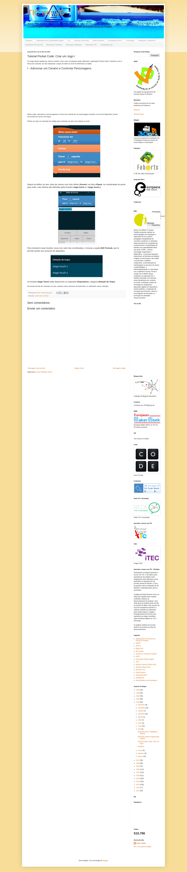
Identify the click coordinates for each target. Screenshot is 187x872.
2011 (138, 791)
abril (139, 729)
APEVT (138, 646)
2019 (138, 766)
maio (140, 726)
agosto (140, 717)
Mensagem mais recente (36, 368)
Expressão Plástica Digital (145, 659)
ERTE (138, 656)
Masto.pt (137, 110)
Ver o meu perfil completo (142, 847)
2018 (138, 769)
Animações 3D (106, 45)
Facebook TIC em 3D (34, 45)
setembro (141, 714)
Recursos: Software (74, 45)
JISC (137, 662)
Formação (130, 40)
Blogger (105, 860)
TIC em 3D (46, 12)
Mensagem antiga (119, 368)
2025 (138, 693)
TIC (68, 40)
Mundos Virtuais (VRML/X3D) (146, 664)
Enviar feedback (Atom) (44, 372)
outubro (141, 711)
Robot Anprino (98, 40)
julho (140, 720)
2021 (138, 760)
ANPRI (138, 643)
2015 (138, 778)
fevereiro (141, 753)
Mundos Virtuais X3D (143, 667)
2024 (138, 696)
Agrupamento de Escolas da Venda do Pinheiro (145, 640)
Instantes (141, 746)
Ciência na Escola (81, 40)
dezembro (141, 705)
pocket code (38, 296)
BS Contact (140, 651)
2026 (138, 690)
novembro (141, 708)
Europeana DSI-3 (115, 40)
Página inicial (79, 368)
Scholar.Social (139, 114)
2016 (138, 775)
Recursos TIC (91, 45)
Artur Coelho (141, 843)
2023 (138, 699)
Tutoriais (46, 296)
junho (140, 723)
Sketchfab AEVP (141, 675)
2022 (138, 702)
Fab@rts (28, 40)
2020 (138, 763)
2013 (138, 785)
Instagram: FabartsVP (147, 40)
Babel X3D (139, 648)
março (140, 750)
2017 (138, 772)
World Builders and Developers (146, 680)
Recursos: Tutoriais (54, 45)
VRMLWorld (140, 678)
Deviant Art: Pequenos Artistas (146, 654)
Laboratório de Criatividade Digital (50, 40)
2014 (138, 781)
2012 (138, 787)
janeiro (140, 756)
